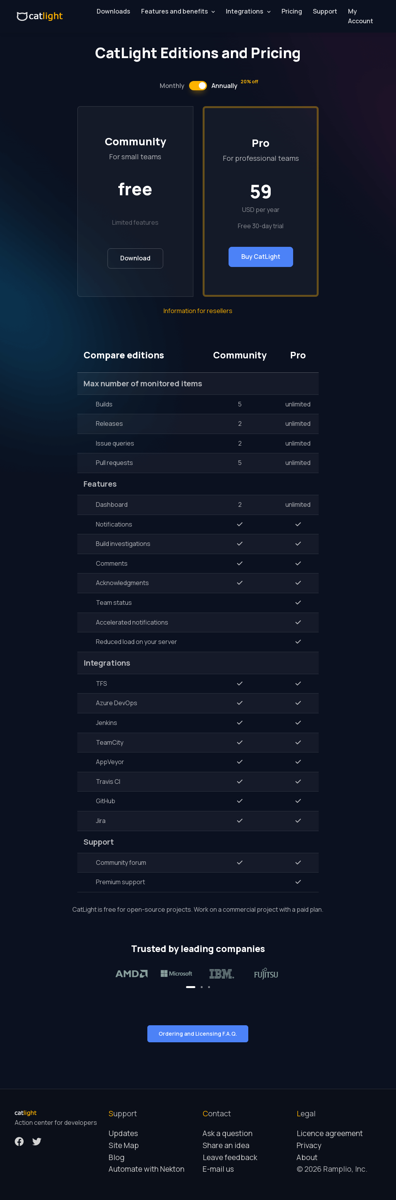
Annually (235, 85)
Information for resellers (198, 310)
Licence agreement (330, 1133)
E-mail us (218, 1169)
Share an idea (226, 1145)
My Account (360, 16)
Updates (123, 1133)
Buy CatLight (260, 256)
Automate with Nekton (146, 1169)
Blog (117, 1157)
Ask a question (228, 1133)
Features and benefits (174, 11)
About (307, 1157)
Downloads (113, 11)
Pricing (292, 11)
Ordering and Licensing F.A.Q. (198, 1033)
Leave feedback (230, 1157)
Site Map (124, 1145)
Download (135, 258)
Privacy (309, 1145)
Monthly (172, 85)
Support (325, 11)
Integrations (244, 11)
